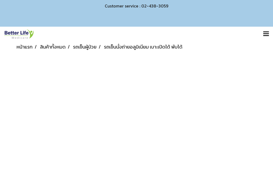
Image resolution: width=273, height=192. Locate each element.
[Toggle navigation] (266, 34)
